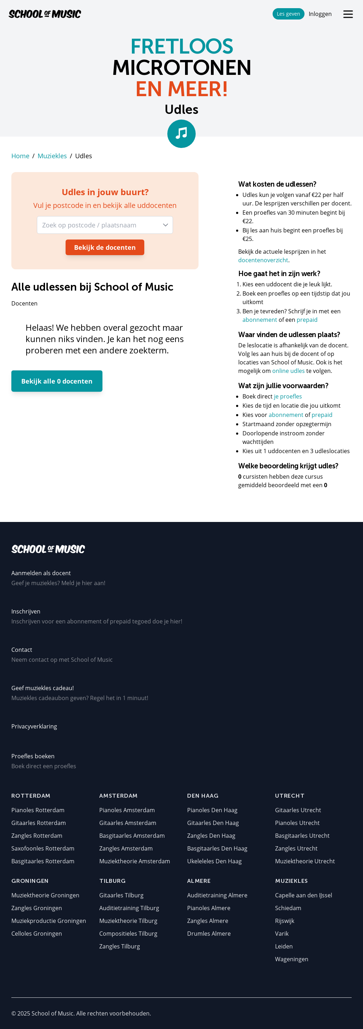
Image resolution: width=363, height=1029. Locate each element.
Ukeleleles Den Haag (214, 861)
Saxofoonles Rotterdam (42, 848)
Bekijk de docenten (105, 247)
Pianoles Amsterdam (127, 810)
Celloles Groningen (36, 933)
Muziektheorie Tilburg (128, 921)
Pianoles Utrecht (297, 823)
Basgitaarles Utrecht (302, 836)
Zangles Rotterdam (36, 836)
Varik (282, 933)
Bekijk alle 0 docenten (57, 381)
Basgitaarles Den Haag (217, 848)
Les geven (288, 13)
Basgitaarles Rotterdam (42, 861)
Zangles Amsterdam (126, 848)
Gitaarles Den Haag (213, 823)
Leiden (284, 946)
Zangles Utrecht (296, 848)
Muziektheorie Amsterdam (134, 861)
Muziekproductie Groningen (48, 921)
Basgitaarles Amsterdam (132, 836)
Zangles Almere (207, 921)
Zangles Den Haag (211, 836)
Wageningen (291, 959)
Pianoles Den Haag (212, 810)
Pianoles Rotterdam (38, 810)
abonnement (260, 320)
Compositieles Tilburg (128, 933)
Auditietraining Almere (217, 895)
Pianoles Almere (208, 908)
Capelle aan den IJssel (303, 895)
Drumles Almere (209, 933)
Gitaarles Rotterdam (38, 823)
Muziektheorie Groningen (45, 895)
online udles (288, 371)
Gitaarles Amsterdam (127, 823)
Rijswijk (284, 921)
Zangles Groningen (36, 908)
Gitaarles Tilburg (121, 895)
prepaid (307, 320)
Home (20, 156)
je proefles (288, 396)
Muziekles (52, 156)
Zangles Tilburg (119, 946)
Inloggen (320, 14)
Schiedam (288, 908)
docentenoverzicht (263, 260)
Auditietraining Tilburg (129, 908)
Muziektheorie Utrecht (305, 861)
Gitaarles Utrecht (298, 810)
